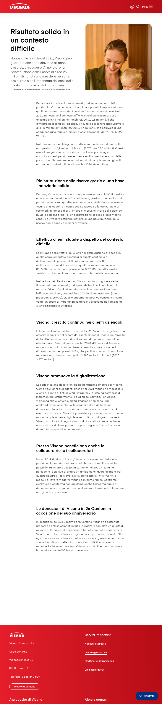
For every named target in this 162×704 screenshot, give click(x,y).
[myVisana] (132, 7)
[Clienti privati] (19, 6)
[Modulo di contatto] (24, 686)
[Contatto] (147, 696)
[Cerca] (138, 7)
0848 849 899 (31, 676)
